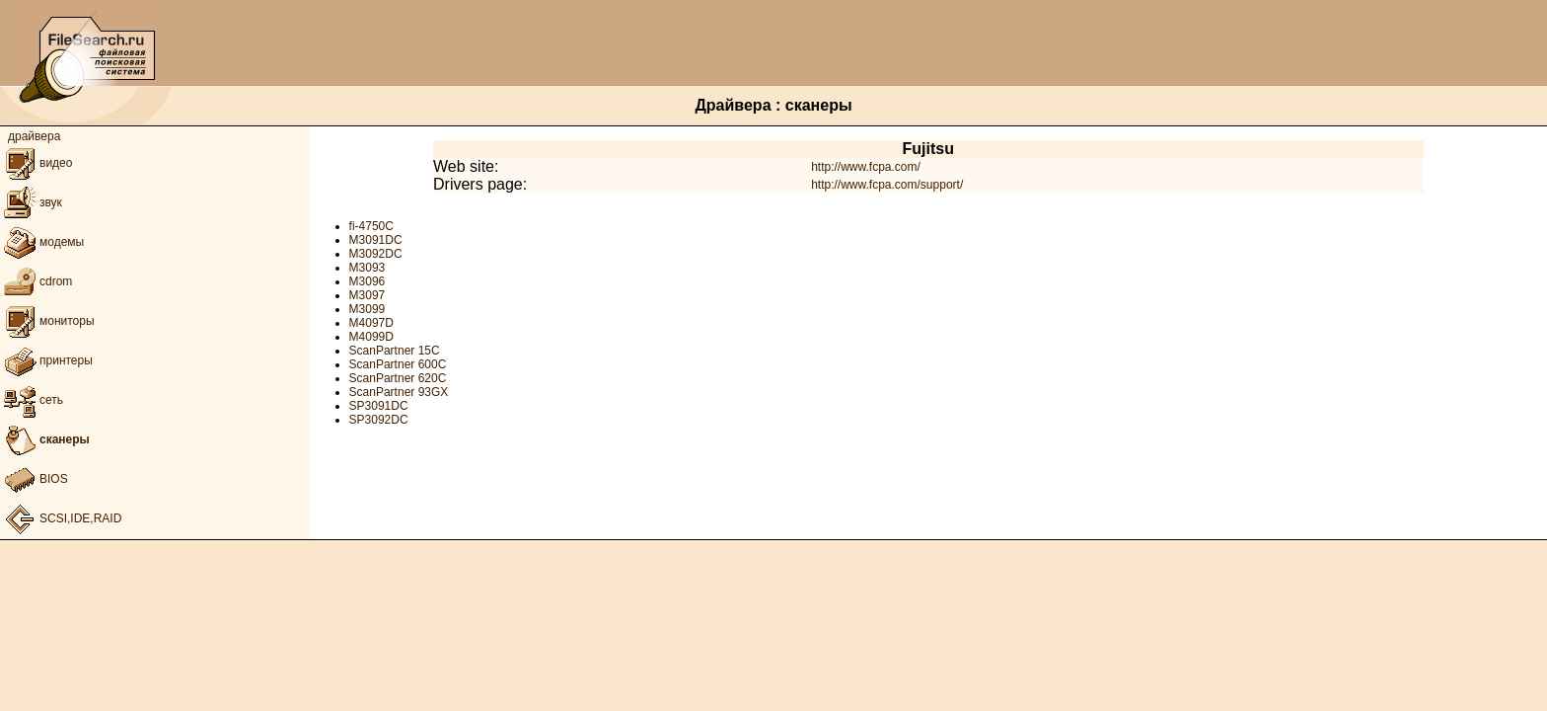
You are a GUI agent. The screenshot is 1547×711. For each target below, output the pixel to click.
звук (31, 202)
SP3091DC (378, 406)
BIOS (34, 479)
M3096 (367, 281)
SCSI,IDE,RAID (60, 518)
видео (36, 163)
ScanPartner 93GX (399, 392)
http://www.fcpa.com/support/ (887, 185)
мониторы (47, 321)
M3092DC (376, 254)
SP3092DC (378, 420)
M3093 (367, 268)
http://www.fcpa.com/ (866, 167)
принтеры (46, 360)
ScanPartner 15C (394, 350)
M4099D (371, 337)
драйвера (34, 136)
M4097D (371, 323)
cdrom (36, 281)
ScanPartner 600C (398, 364)
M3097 (367, 295)
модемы (42, 242)
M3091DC (376, 240)
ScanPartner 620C (398, 378)
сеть (31, 400)
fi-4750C (371, 226)
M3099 (367, 309)
